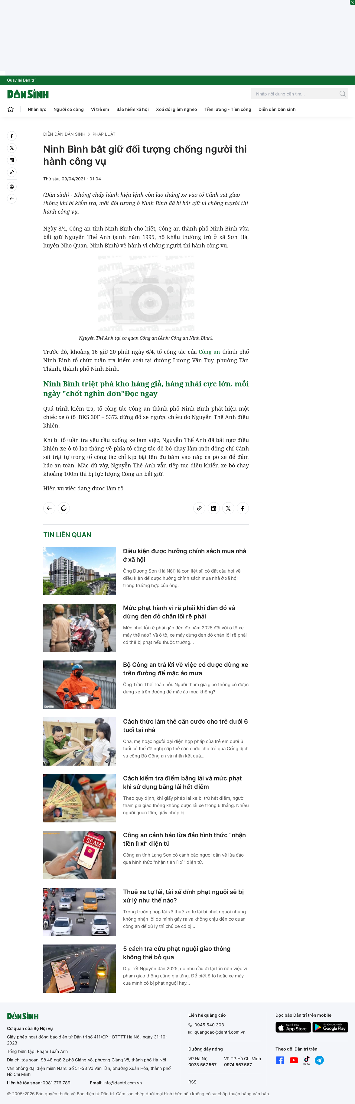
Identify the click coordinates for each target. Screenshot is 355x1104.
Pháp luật (104, 134)
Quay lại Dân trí (21, 80)
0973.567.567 (202, 1064)
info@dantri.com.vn (122, 1082)
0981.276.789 (56, 1082)
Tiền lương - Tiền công (227, 109)
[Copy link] (12, 172)
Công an (209, 351)
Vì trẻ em (100, 109)
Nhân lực (37, 109)
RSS (192, 1081)
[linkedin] (12, 160)
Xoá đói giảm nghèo (176, 109)
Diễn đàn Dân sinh (277, 109)
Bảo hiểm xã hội (132, 109)
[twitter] (12, 148)
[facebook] (12, 136)
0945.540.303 (209, 1024)
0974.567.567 (238, 1064)
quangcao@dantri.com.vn (220, 1032)
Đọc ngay (141, 393)
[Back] (12, 199)
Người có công (69, 109)
